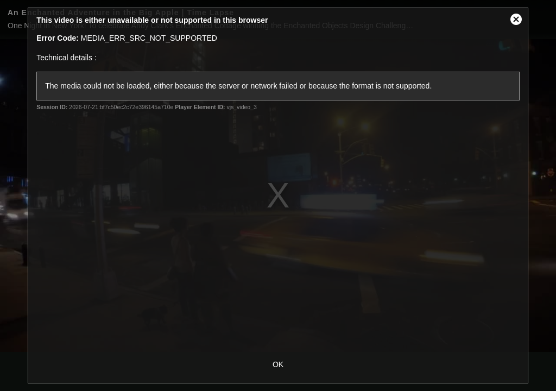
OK (278, 364)
